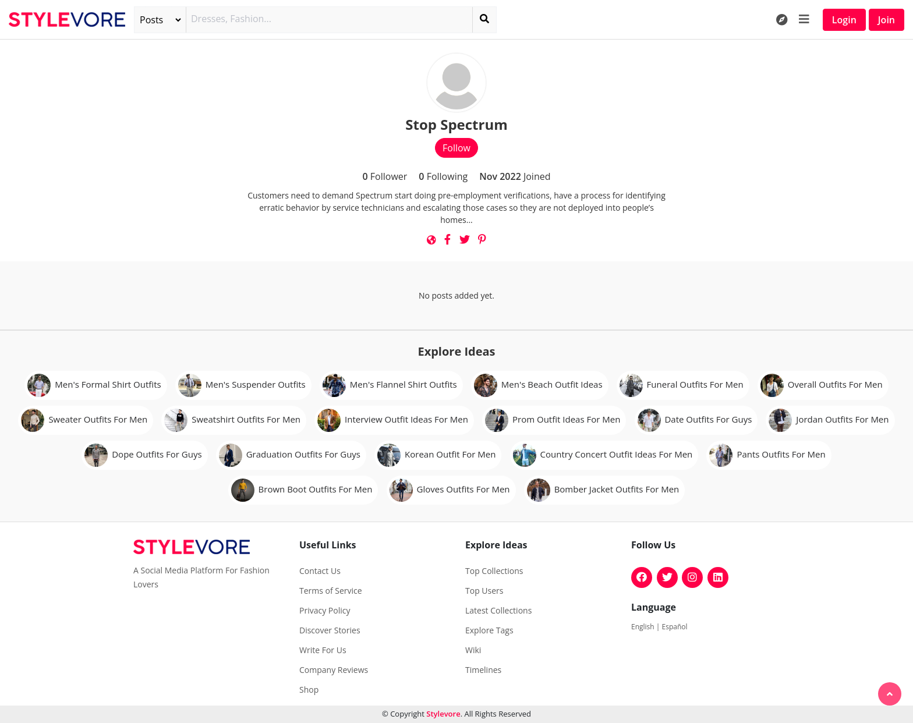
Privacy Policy (324, 611)
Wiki (473, 650)
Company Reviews (333, 670)
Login (844, 19)
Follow (456, 147)
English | (646, 627)
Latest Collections (498, 611)
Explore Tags (489, 630)
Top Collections (494, 571)
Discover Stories (329, 630)
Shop (309, 690)
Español (675, 627)
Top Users (484, 591)
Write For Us (322, 650)
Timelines (483, 670)
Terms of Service (330, 591)
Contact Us (320, 571)
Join (886, 19)
